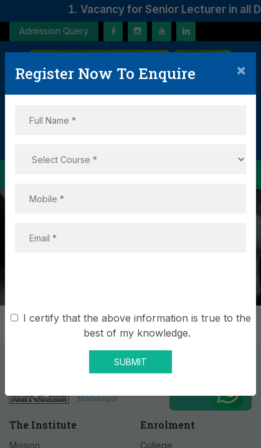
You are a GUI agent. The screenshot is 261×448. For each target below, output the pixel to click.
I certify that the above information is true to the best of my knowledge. (134, 325)
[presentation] (130, 286)
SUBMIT (130, 362)
